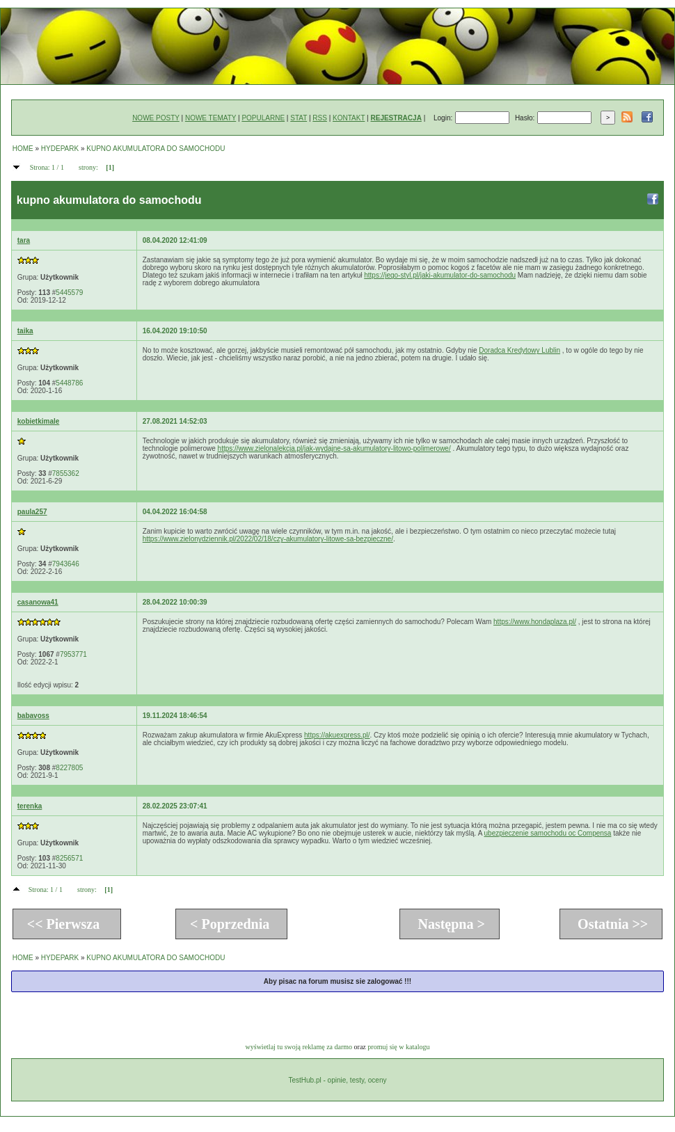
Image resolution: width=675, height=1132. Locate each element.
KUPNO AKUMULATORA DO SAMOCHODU (155, 148)
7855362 (65, 473)
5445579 (69, 292)
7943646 (65, 564)
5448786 (69, 383)
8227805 (69, 768)
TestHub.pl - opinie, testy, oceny (337, 1080)
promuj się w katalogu (398, 1047)
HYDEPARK (60, 148)
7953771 (73, 654)
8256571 (69, 858)
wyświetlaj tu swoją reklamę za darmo (299, 1047)
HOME (23, 148)
